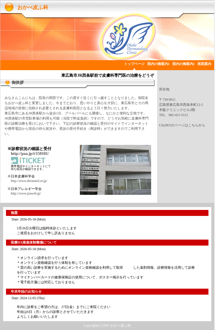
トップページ (134, 64)
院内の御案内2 (184, 64)
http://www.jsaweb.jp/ (26, 193)
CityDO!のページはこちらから (182, 125)
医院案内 (204, 64)
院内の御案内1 (158, 64)
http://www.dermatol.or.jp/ (29, 181)
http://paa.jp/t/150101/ (30, 153)
